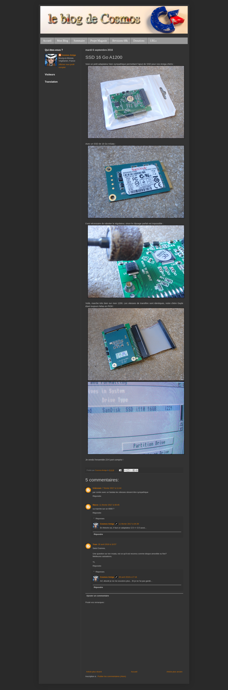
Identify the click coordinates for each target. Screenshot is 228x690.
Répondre (97, 496)
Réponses (100, 518)
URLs (153, 40)
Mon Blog (62, 40)
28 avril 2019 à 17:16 (128, 577)
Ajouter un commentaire (97, 596)
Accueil (47, 40)
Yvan (95, 544)
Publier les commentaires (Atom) (112, 676)
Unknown (97, 488)
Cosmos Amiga (107, 524)
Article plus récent (94, 672)
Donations (139, 40)
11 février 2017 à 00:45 (109, 505)
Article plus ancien (175, 672)
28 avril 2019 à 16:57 (107, 544)
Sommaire (79, 40)
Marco (95, 505)
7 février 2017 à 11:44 (111, 488)
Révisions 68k (120, 40)
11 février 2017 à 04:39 (129, 524)
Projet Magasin (98, 40)
